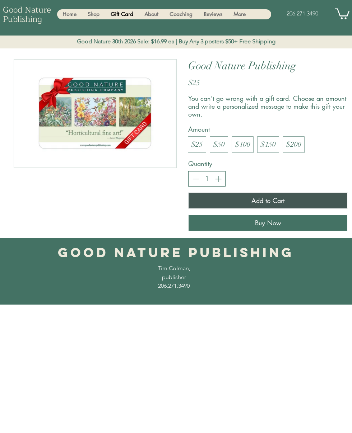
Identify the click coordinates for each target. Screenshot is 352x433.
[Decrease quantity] (195, 178)
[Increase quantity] (218, 178)
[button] (342, 13)
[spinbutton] (206, 179)
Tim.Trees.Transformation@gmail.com (92, 314)
